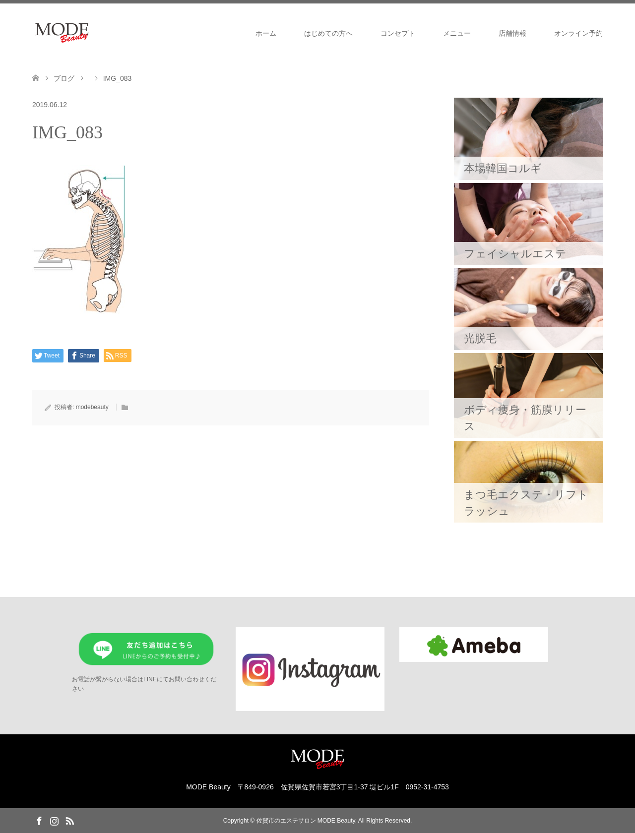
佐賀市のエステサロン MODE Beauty (305, 820)
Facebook (39, 820)
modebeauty (92, 407)
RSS (69, 820)
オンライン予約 (578, 33)
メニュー (457, 33)
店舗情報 (512, 33)
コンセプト (398, 33)
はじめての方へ (328, 33)
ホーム (265, 33)
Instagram (54, 820)
